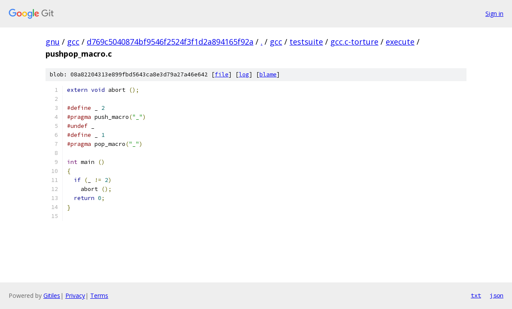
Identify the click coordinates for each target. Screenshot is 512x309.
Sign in (494, 13)
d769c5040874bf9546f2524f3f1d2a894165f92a (170, 41)
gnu (53, 41)
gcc (73, 41)
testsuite (306, 41)
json (496, 295)
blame (268, 74)
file (222, 74)
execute (400, 41)
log (244, 74)
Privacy (75, 295)
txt (476, 295)
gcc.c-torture (354, 41)
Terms (99, 295)
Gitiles (51, 295)
